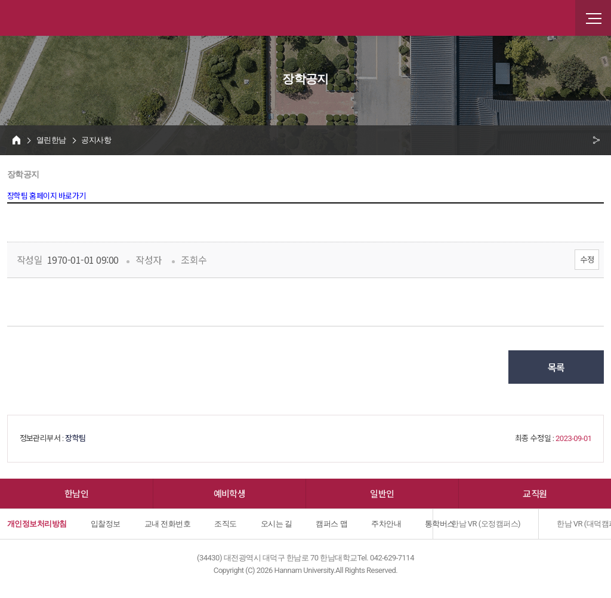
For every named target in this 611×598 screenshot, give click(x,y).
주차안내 (386, 523)
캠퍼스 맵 (331, 523)
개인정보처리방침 (37, 523)
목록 (556, 367)
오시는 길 (276, 523)
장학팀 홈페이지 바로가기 (46, 196)
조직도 (225, 523)
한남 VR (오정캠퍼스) (485, 523)
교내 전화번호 (167, 523)
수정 (587, 259)
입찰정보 (106, 523)
